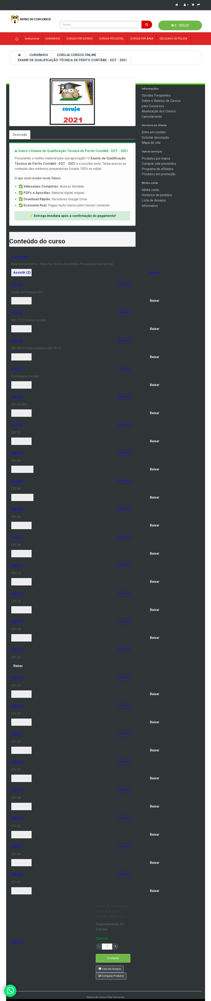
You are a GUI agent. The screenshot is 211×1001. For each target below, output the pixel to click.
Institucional (32, 38)
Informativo (150, 206)
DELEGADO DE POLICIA (173, 38)
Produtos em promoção (159, 174)
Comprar (113, 958)
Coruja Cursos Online (76, 55)
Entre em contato (154, 132)
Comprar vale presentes (159, 164)
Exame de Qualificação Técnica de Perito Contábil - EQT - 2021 (72, 60)
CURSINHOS (53, 38)
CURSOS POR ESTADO (79, 38)
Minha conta (150, 190)
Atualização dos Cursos (159, 111)
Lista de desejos (154, 200)
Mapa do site (151, 143)
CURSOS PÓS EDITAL (111, 38)
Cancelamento (152, 117)
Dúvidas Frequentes (156, 95)
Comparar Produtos (111, 975)
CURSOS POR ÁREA (141, 38)
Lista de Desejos (109, 968)
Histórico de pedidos (157, 195)
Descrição (20, 135)
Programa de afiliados (157, 169)
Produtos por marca (156, 158)
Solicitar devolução (155, 137)
